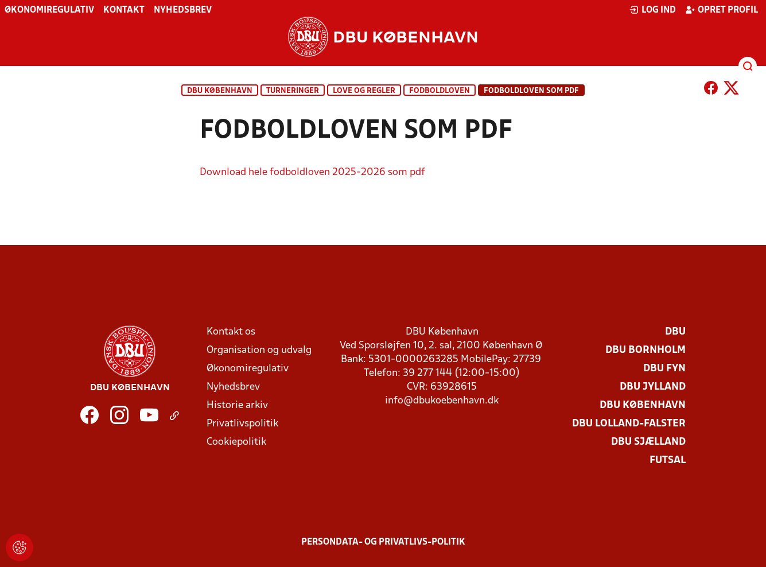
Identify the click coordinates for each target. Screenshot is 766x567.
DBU (675, 332)
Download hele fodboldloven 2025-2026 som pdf (312, 172)
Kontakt (124, 10)
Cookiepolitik (236, 442)
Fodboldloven (439, 91)
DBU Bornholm (645, 350)
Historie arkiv (237, 405)
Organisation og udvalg (259, 350)
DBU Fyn (664, 369)
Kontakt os (231, 332)
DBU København (219, 91)
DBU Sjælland (648, 442)
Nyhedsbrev (183, 10)
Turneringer (292, 91)
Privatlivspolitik (242, 424)
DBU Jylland (653, 387)
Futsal (668, 460)
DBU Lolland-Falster (629, 424)
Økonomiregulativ (49, 10)
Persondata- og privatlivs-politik (383, 542)
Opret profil (721, 10)
